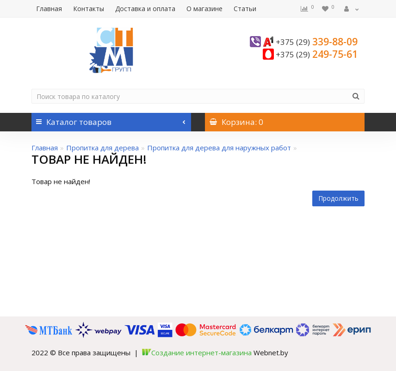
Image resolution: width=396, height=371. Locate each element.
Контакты (88, 8)
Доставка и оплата (145, 8)
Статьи (245, 8)
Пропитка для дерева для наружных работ (219, 147)
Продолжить (338, 198)
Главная (49, 8)
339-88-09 (317, 41)
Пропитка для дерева (102, 147)
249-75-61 (317, 54)
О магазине (204, 8)
